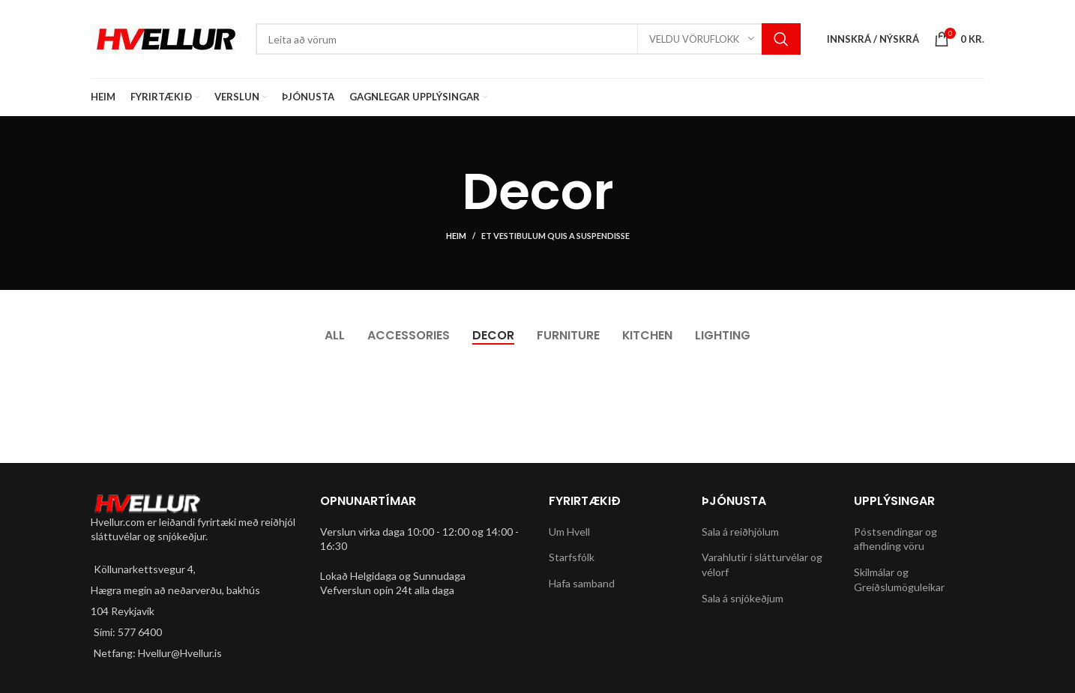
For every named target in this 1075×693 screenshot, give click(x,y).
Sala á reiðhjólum (740, 531)
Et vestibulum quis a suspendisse (555, 235)
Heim (456, 235)
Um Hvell (569, 531)
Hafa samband (582, 583)
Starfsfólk (571, 557)
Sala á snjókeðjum (742, 598)
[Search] (528, 39)
